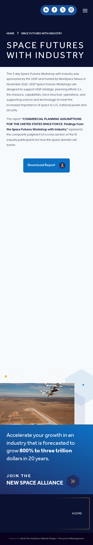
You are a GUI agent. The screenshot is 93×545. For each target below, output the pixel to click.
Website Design (48, 538)
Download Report (41, 165)
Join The (19, 476)
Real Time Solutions (30, 538)
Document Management (71, 538)
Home (77, 513)
